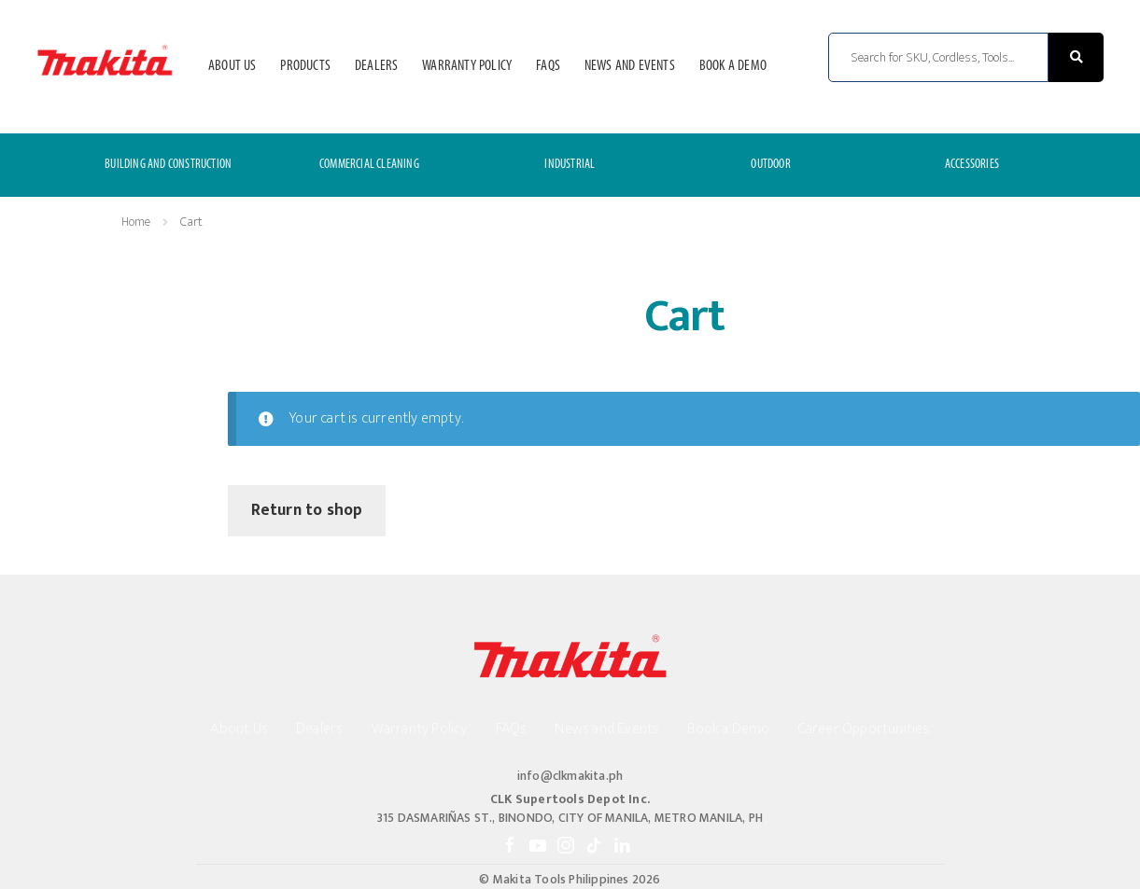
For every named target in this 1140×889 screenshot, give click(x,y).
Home (136, 221)
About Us (232, 66)
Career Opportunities (864, 729)
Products (305, 66)
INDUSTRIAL (569, 165)
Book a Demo (733, 66)
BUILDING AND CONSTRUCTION (168, 165)
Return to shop (307, 510)
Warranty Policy (467, 66)
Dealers (376, 66)
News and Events (629, 66)
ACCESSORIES (972, 165)
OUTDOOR (770, 165)
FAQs (548, 66)
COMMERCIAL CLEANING (369, 165)
